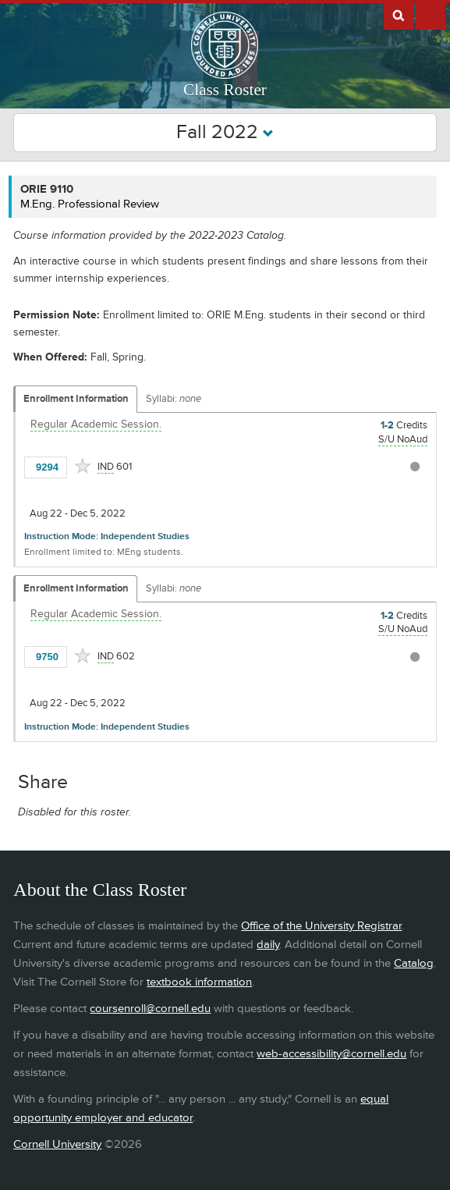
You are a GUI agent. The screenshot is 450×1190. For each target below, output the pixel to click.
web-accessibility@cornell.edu (331, 1053)
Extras (430, 15)
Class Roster (225, 89)
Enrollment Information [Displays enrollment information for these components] (76, 399)
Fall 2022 (225, 132)
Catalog (414, 963)
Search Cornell (398, 15)
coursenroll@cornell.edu (150, 1008)
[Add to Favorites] (82, 465)
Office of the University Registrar (321, 925)
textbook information (199, 982)
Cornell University (57, 1144)
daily (268, 944)
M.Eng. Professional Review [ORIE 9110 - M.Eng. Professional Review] (89, 204)
